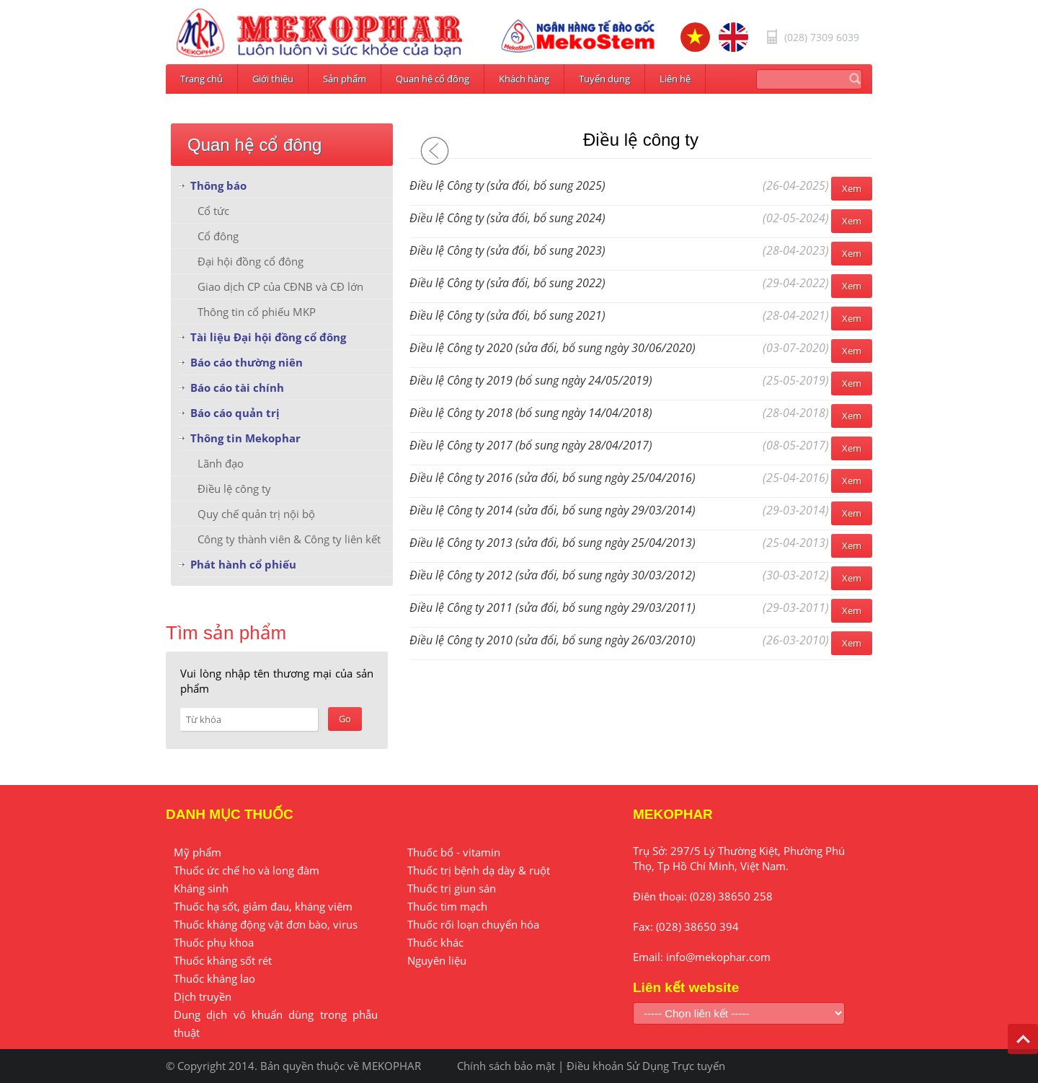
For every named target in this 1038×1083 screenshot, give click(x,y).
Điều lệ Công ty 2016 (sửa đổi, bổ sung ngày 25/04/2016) (552, 478)
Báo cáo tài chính (237, 387)
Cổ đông (218, 236)
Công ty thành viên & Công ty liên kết (289, 539)
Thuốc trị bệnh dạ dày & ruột (478, 870)
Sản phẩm (344, 78)
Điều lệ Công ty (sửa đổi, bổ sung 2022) (507, 283)
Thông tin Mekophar (245, 438)
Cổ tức (213, 210)
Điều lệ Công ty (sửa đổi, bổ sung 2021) (507, 315)
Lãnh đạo (221, 463)
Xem (851, 188)
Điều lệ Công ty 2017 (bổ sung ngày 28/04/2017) (530, 445)
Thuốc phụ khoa (214, 942)
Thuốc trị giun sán (451, 888)
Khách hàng (524, 78)
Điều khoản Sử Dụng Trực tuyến (646, 1065)
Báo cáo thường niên (246, 362)
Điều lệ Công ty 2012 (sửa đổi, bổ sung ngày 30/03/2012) (552, 575)
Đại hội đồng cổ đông (250, 261)
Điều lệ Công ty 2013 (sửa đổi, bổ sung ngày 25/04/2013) (552, 543)
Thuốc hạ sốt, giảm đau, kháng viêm (263, 906)
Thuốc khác (435, 942)
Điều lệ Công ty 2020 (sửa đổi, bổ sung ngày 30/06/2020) (552, 348)
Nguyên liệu (436, 960)
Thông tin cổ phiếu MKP (257, 311)
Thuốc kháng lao (214, 978)
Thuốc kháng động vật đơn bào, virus (266, 924)
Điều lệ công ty (234, 488)
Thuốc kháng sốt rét (223, 960)
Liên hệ (675, 78)
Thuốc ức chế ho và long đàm (246, 870)
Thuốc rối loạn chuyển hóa (473, 924)
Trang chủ (201, 78)
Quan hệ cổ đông (432, 78)
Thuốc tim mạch (447, 906)
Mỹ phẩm (197, 852)
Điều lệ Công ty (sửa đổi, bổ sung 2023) (507, 250)
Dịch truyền (202, 996)
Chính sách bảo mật (506, 1065)
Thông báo (218, 185)
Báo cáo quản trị (235, 412)
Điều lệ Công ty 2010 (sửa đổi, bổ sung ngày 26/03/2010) (552, 640)
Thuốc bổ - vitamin (453, 852)
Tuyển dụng (604, 78)
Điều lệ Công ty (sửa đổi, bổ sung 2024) (507, 218)
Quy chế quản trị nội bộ (256, 514)
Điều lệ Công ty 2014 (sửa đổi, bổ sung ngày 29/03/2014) (552, 510)
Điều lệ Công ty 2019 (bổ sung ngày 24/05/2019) (530, 380)
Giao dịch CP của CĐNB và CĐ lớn (280, 286)
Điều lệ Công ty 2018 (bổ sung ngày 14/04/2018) (530, 413)
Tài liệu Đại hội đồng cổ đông (268, 337)
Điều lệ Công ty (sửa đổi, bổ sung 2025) (507, 185)
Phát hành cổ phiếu (243, 564)
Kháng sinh (201, 888)
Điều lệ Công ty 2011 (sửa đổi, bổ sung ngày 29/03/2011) (552, 607)
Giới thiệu (272, 78)
